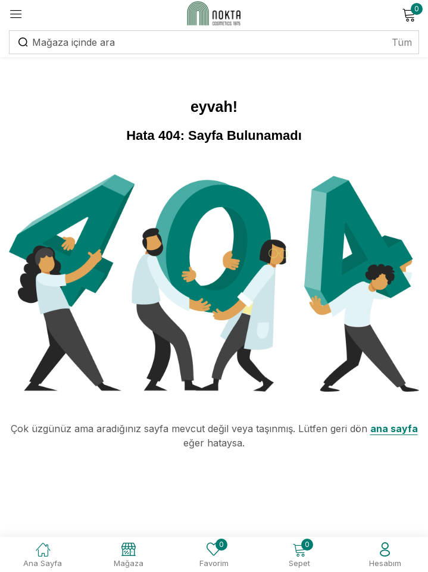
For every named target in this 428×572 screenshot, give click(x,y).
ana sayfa (394, 429)
